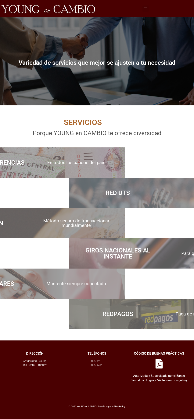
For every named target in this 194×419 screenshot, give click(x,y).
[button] (145, 8)
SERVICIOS (67, 122)
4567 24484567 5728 (97, 362)
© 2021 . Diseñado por (90, 406)
